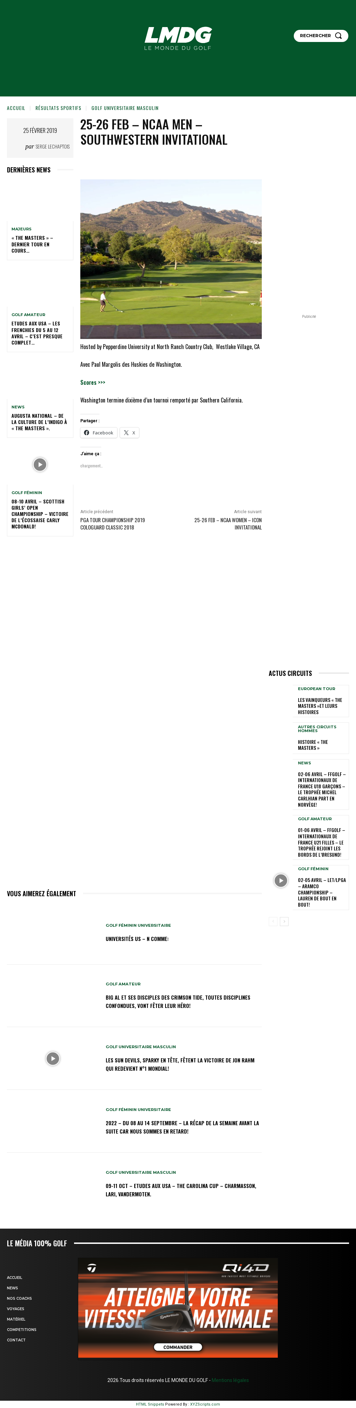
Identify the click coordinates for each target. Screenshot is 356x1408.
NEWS (18, 407)
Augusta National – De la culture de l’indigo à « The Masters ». (39, 422)
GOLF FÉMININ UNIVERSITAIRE (140, 925)
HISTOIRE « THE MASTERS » (321, 744)
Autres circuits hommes (317, 731)
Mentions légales (230, 1380)
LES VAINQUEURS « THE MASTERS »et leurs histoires (317, 705)
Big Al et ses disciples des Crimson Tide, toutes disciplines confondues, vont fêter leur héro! (173, 1001)
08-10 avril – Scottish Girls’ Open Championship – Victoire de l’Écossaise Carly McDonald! (39, 514)
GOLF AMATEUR (28, 315)
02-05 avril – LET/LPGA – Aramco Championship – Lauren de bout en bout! (321, 871)
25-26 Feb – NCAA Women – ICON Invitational (228, 523)
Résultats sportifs (58, 107)
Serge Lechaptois (53, 146)
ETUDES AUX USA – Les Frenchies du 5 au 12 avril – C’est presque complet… (37, 333)
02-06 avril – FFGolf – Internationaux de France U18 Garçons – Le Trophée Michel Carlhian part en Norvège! (322, 783)
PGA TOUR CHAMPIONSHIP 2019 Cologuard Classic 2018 (112, 523)
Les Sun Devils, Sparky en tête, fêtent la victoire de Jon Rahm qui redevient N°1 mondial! (179, 1063)
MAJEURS (21, 229)
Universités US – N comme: (143, 938)
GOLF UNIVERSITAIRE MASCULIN (125, 107)
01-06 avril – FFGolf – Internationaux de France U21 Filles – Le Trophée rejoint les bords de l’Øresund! (322, 829)
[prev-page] (273, 895)
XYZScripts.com (205, 1404)
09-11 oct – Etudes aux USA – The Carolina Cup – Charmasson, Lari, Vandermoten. (176, 1189)
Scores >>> (92, 382)
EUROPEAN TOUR (316, 689)
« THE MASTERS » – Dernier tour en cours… (32, 244)
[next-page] (284, 895)
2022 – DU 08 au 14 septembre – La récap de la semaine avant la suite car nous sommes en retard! (179, 1126)
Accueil (16, 107)
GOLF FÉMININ (26, 493)
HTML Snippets (150, 1404)
